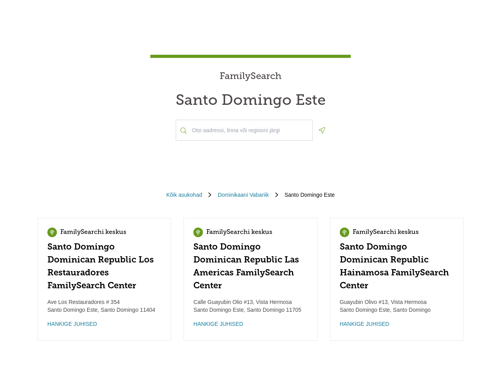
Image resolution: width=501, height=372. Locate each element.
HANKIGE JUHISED (72, 324)
